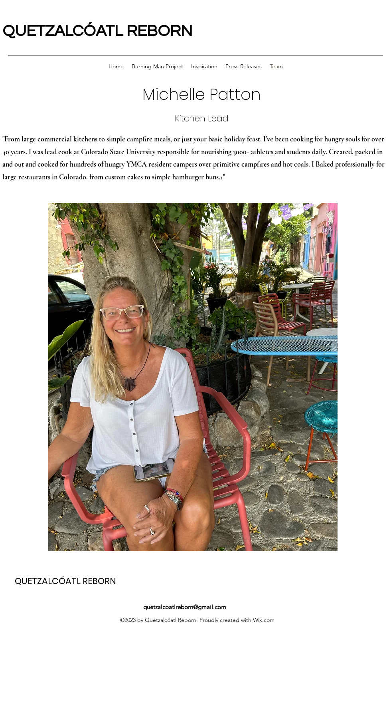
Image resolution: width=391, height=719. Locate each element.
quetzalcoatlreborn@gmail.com (184, 607)
